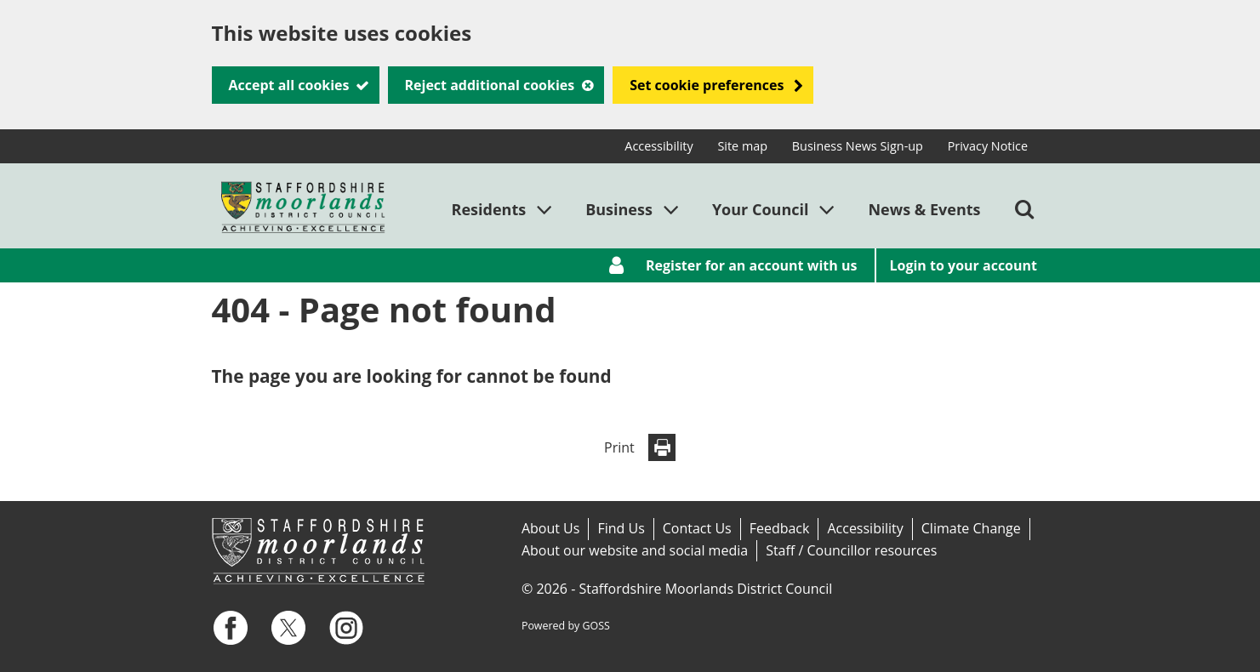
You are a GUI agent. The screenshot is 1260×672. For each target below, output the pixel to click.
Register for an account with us (751, 265)
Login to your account (964, 265)
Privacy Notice (988, 146)
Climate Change (971, 528)
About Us (551, 528)
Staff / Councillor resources (851, 550)
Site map (742, 146)
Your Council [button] (760, 209)
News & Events (924, 209)
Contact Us (697, 528)
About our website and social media (635, 550)
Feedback (780, 528)
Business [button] (619, 209)
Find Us (620, 528)
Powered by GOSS (566, 625)
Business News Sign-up (857, 146)
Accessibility (658, 146)
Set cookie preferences (707, 85)
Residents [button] (489, 209)
